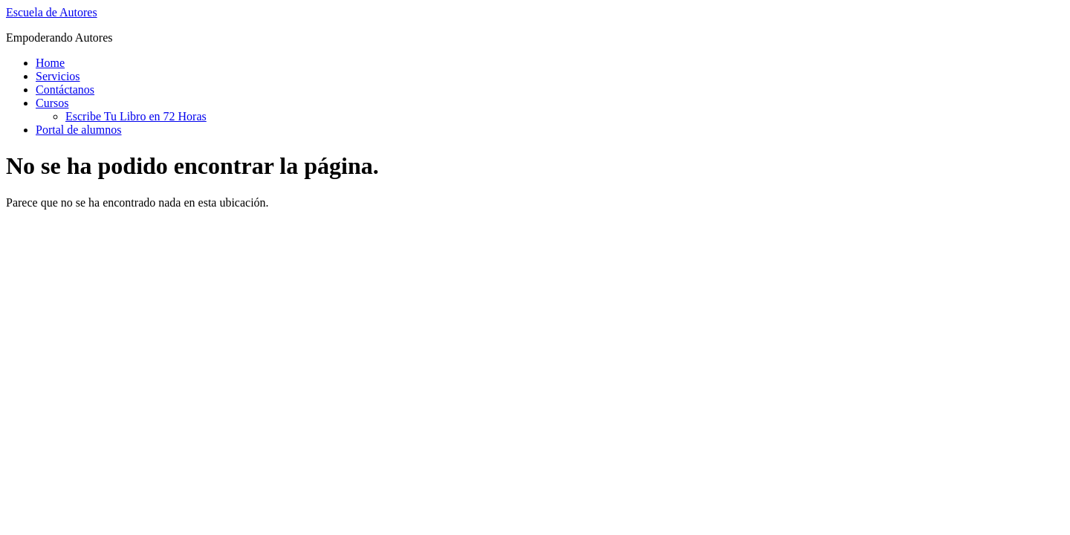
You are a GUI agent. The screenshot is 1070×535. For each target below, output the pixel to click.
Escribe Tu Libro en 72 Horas (136, 116)
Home (50, 62)
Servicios (58, 76)
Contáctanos (65, 89)
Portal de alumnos (79, 129)
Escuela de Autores (51, 12)
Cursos (52, 103)
